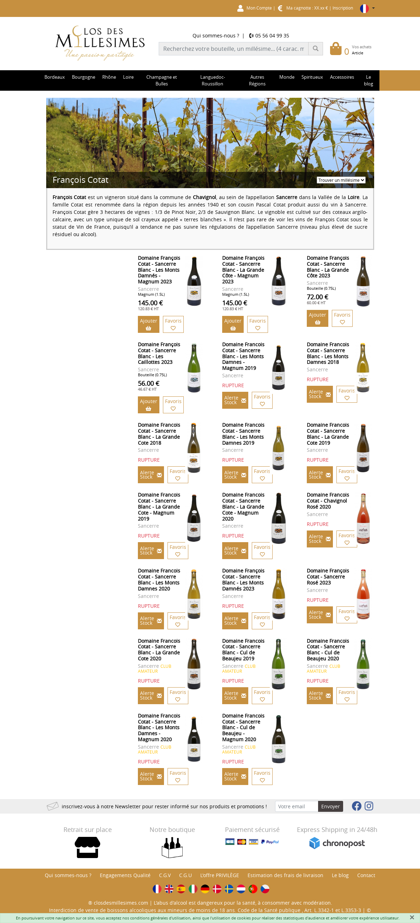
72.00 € (317, 299)
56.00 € (148, 385)
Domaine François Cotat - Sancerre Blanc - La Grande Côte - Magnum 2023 (243, 269)
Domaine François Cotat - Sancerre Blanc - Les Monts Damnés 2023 (243, 579)
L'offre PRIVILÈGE (219, 875)
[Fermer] (411, 917)
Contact (366, 875)
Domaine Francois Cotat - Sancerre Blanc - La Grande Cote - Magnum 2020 (243, 506)
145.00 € (150, 305)
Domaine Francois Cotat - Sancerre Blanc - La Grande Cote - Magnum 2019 (159, 506)
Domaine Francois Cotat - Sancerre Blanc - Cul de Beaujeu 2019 (243, 649)
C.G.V (165, 875)
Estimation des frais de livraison (285, 875)
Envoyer (330, 806)
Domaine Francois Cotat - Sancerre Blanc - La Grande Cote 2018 (159, 433)
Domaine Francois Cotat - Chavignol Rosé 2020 (328, 500)
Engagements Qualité (125, 875)
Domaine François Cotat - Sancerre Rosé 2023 (328, 576)
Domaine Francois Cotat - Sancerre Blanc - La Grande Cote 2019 (328, 433)
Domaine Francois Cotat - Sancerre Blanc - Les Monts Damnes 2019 (243, 433)
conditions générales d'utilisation (160, 918)
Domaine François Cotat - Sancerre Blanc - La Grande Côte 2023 (328, 266)
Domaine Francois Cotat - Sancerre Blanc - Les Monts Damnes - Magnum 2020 (159, 727)
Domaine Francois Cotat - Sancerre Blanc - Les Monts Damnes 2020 (159, 579)
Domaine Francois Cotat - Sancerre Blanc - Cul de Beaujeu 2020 (328, 649)
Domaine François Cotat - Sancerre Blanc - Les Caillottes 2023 (159, 353)
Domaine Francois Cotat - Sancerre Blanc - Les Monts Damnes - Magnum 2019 (243, 356)
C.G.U (185, 875)
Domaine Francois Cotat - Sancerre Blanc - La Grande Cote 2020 (159, 649)
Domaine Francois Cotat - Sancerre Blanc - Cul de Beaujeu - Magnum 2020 (243, 727)
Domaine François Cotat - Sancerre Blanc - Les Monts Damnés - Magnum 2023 (159, 269)
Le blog (340, 875)
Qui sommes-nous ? (216, 35)
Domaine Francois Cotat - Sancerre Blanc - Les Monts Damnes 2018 (328, 353)
